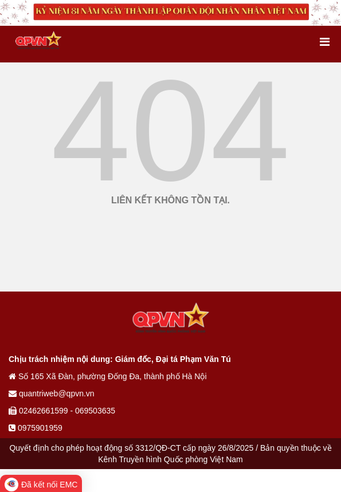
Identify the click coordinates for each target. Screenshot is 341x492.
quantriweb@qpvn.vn (52, 393)
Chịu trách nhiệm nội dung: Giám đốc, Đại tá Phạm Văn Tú (120, 359)
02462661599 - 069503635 (62, 410)
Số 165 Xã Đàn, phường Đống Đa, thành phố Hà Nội (108, 376)
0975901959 (35, 427)
